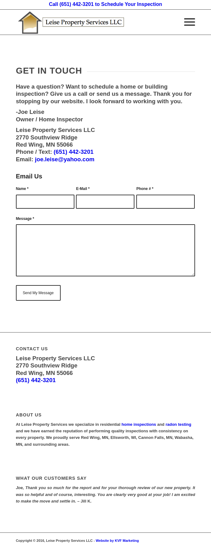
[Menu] (186, 22)
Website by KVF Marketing (117, 540)
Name (22, 189)
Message (25, 218)
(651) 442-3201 (74, 151)
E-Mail (82, 189)
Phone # (144, 189)
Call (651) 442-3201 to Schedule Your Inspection (105, 4)
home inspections (139, 424)
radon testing (178, 424)
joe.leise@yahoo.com (64, 159)
